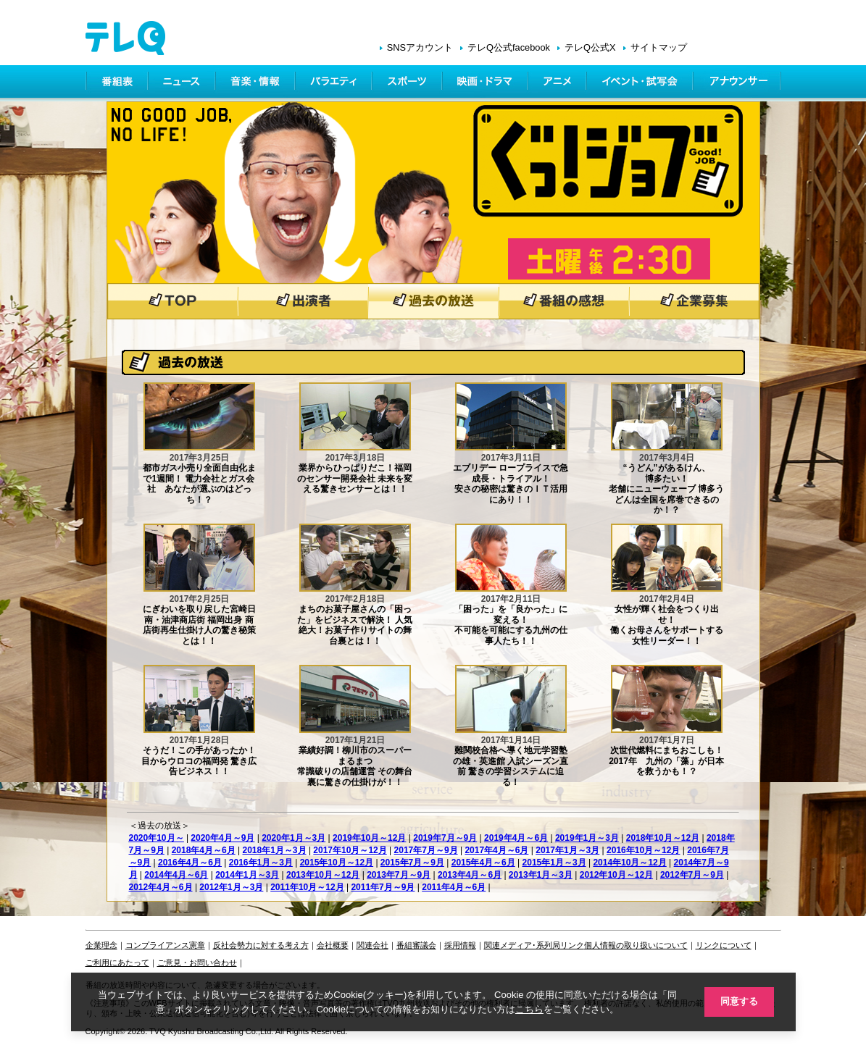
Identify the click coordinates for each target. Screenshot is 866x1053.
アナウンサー (737, 83)
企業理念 (101, 945)
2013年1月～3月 (541, 875)
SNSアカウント (420, 47)
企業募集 (694, 301)
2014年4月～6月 (176, 875)
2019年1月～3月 (587, 838)
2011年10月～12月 (307, 887)
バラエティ (334, 83)
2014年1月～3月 (247, 875)
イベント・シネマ (641, 83)
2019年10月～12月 (369, 838)
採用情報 (460, 945)
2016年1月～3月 (261, 862)
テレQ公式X (590, 47)
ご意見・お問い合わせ (197, 962)
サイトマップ (658, 47)
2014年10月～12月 (629, 862)
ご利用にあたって (117, 962)
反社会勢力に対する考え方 (261, 945)
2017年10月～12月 (349, 850)
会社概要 (333, 945)
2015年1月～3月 (554, 862)
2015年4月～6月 (483, 862)
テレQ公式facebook (508, 47)
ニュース (183, 83)
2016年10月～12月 (643, 850)
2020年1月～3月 (293, 838)
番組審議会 (416, 945)
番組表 (117, 83)
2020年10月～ (156, 838)
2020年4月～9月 (222, 838)
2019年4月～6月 (516, 838)
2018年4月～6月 (204, 850)
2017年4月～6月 (496, 850)
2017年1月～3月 (567, 850)
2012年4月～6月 (161, 887)
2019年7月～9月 (445, 838)
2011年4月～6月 (454, 887)
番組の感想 (564, 301)
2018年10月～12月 (662, 838)
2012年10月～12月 (616, 875)
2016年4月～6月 (190, 862)
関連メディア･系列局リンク (534, 945)
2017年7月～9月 (426, 850)
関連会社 (372, 945)
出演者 (303, 301)
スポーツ (408, 83)
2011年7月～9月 (383, 887)
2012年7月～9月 (692, 875)
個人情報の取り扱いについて (636, 945)
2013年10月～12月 (322, 875)
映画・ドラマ (486, 83)
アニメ (558, 83)
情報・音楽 (256, 83)
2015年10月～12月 (336, 862)
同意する (738, 1001)
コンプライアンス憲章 (165, 945)
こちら (528, 1008)
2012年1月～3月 (231, 887)
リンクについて (723, 945)
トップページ (172, 301)
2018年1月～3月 (275, 850)
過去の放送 (433, 301)
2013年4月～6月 (469, 875)
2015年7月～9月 (412, 862)
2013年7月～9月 (398, 875)
